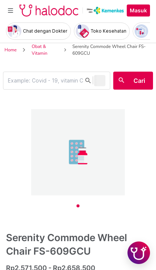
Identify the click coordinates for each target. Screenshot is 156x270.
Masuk (138, 11)
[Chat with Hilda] (139, 253)
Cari (139, 80)
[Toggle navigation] (10, 10)
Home (10, 50)
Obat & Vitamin (39, 50)
